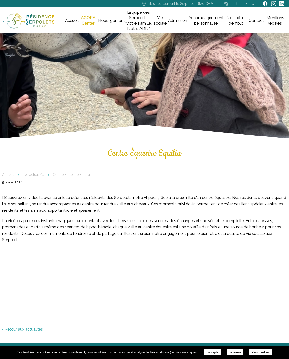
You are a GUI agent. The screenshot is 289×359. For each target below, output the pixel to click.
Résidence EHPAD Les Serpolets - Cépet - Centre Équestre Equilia (28, 21)
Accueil (72, 20)
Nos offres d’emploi (236, 20)
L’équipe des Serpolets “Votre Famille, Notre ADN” (138, 20)
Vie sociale (160, 20)
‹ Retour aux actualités (22, 329)
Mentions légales (275, 20)
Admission (177, 20)
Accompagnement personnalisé (205, 20)
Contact (256, 20)
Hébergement (111, 20)
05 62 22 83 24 (242, 4)
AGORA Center (88, 20)
